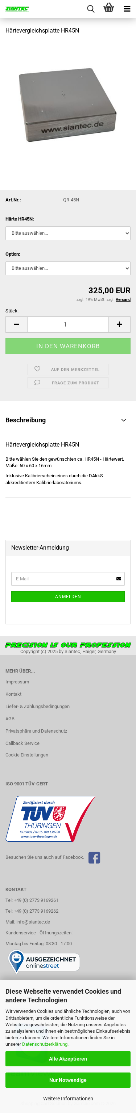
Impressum (17, 682)
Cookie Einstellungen (26, 755)
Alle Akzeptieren (68, 1059)
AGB (10, 718)
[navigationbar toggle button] (127, 9)
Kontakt (13, 694)
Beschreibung (25, 420)
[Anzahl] (68, 324)
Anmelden (68, 596)
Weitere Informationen (68, 1098)
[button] (16, 324)
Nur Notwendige (68, 1080)
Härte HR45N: (19, 219)
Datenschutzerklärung (44, 1044)
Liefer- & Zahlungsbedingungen (37, 706)
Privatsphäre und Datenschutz (36, 731)
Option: (12, 254)
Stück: (11, 311)
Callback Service (22, 743)
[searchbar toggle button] (91, 9)
